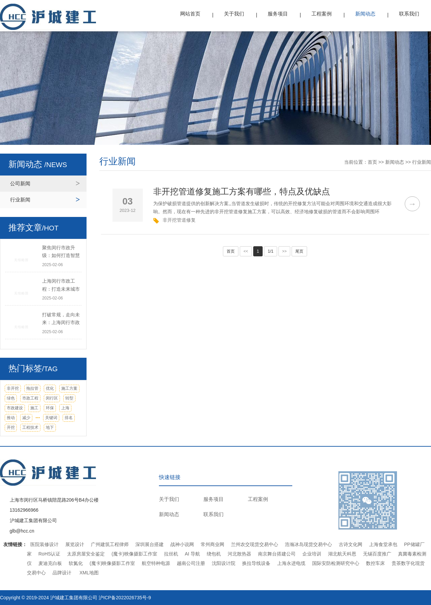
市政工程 (30, 398)
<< (245, 251)
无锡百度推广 (377, 553)
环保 (50, 408)
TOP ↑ (420, 495)
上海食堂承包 (383, 544)
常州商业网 (212, 544)
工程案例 (321, 14)
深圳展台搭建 (149, 544)
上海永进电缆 (291, 563)
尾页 (299, 251)
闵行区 (52, 398)
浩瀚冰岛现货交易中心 (308, 544)
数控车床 (375, 563)
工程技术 (30, 427)
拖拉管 (32, 388)
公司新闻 (20, 183)
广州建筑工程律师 (110, 544)
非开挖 (13, 388)
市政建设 (15, 408)
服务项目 (278, 14)
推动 (11, 417)
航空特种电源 (156, 563)
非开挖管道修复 (179, 220)
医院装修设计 (44, 544)
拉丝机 (171, 553)
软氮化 (76, 563)
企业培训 (311, 553)
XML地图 (89, 572)
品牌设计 (62, 572)
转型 (69, 398)
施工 (34, 408)
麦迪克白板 (50, 563)
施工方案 (69, 388)
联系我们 (409, 14)
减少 (26, 417)
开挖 (11, 427)
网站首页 (190, 14)
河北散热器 (239, 553)
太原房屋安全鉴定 (86, 553)
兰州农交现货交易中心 (254, 544)
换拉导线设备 (256, 563)
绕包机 (214, 553)
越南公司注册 (191, 563)
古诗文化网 (350, 544)
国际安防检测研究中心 (335, 563)
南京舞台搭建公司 (277, 553)
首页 (372, 162)
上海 (65, 408)
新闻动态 (365, 14)
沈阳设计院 (223, 563)
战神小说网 (182, 544)
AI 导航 (192, 553)
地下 (50, 427)
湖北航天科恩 (342, 553)
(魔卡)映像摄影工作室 (134, 553)
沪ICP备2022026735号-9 (125, 597)
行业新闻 (20, 199)
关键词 (51, 417)
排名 (69, 417)
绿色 (11, 398)
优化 (50, 388)
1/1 (270, 251)
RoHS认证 (49, 553)
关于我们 (234, 14)
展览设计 (74, 544)
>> (284, 251)
